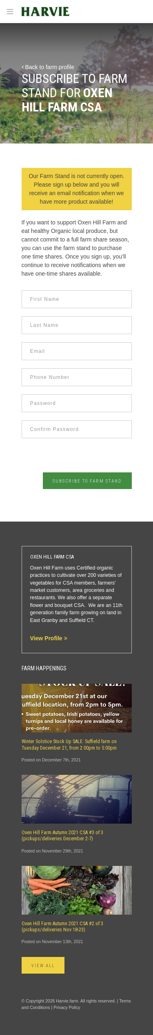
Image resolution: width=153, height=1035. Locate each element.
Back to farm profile (48, 67)
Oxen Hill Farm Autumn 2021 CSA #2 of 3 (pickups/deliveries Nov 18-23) (62, 927)
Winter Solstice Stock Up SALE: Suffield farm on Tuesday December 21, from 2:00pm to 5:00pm (69, 744)
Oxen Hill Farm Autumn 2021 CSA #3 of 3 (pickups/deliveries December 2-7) (62, 835)
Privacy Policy (66, 1007)
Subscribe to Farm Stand (87, 481)
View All (43, 965)
